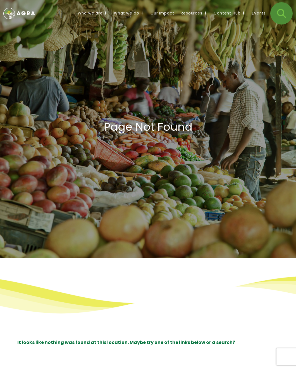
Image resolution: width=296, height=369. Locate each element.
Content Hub (229, 18)
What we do (129, 18)
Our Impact (162, 18)
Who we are (92, 18)
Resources (194, 18)
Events (259, 18)
